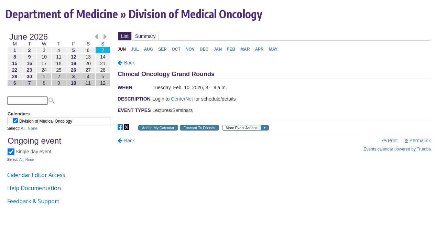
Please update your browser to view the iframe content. (58, 59)
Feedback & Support (33, 201)
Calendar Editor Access (36, 175)
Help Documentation (34, 188)
